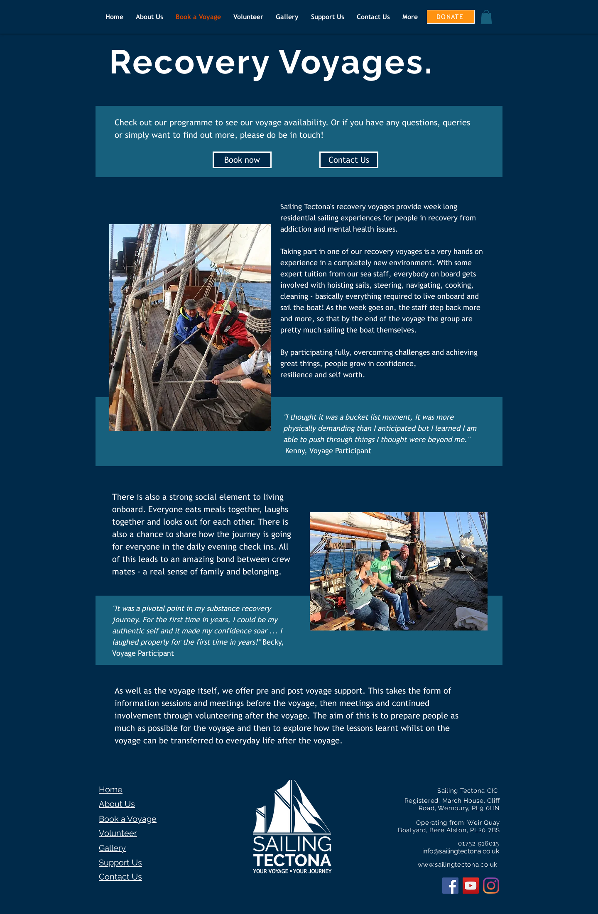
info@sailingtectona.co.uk (460, 851)
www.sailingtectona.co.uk (458, 864)
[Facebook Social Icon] (450, 885)
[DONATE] (451, 17)
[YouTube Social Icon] (471, 885)
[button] (486, 17)
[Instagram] (491, 885)
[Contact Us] (348, 160)
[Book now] (242, 160)
